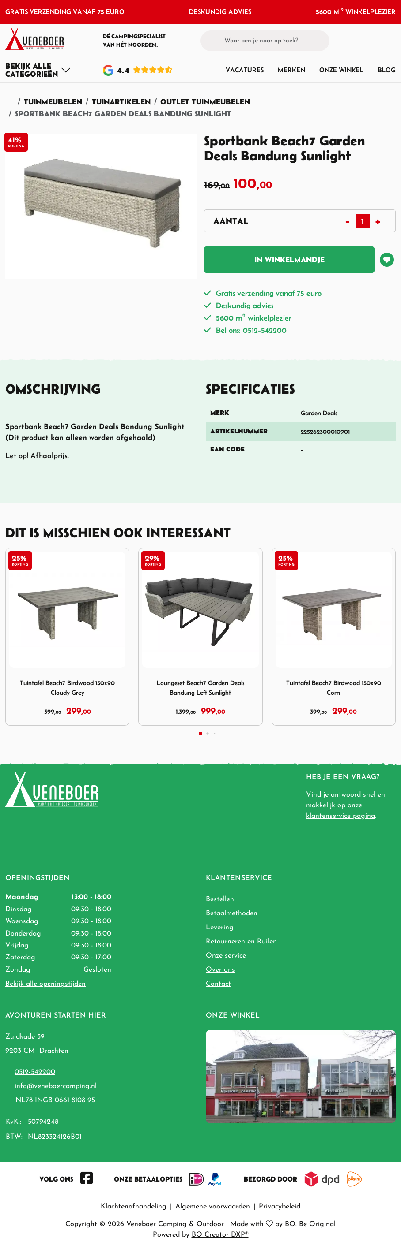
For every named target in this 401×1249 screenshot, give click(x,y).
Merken (291, 70)
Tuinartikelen (121, 101)
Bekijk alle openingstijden (45, 984)
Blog (387, 70)
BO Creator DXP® (220, 1234)
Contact (218, 984)
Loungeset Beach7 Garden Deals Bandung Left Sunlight (200, 687)
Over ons (220, 969)
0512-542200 (35, 1072)
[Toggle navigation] (38, 70)
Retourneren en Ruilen (241, 941)
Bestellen (220, 899)
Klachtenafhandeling (133, 1206)
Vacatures (245, 70)
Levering (220, 927)
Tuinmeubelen (53, 101)
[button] (375, 40)
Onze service (226, 955)
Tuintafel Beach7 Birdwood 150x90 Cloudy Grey (67, 687)
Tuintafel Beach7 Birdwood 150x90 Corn (333, 687)
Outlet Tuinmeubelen (205, 101)
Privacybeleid (279, 1206)
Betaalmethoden (231, 913)
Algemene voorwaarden (212, 1206)
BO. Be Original (310, 1224)
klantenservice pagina (340, 816)
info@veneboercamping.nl (56, 1086)
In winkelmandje (289, 259)
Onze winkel (341, 70)
